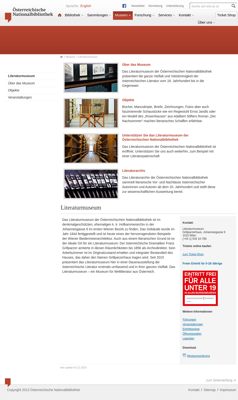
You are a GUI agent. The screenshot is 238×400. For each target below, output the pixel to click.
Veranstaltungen (20, 97)
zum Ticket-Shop (193, 254)
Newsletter (138, 6)
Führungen (189, 319)
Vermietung (155, 6)
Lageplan (188, 338)
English (85, 6)
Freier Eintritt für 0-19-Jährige (202, 263)
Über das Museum (21, 83)
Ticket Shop (226, 15)
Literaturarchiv (133, 171)
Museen (123, 15)
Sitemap (210, 390)
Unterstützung (175, 6)
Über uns (206, 22)
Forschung (145, 15)
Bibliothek (74, 15)
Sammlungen (99, 15)
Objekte (13, 90)
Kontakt (186, 15)
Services (166, 15)
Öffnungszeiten (192, 333)
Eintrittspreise (191, 329)
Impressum (228, 390)
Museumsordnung (198, 356)
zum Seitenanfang (221, 380)
